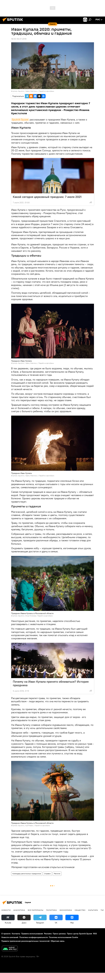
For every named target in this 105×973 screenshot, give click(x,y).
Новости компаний (9, 937)
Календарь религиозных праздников (26, 874)
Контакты (16, 933)
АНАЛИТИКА (19, 910)
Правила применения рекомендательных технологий (25, 941)
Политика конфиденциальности (33, 937)
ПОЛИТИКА (51, 910)
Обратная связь (57, 941)
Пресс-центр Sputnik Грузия (79, 933)
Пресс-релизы (59, 933)
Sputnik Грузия (20, 119)
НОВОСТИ (6, 910)
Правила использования (32, 933)
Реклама (48, 933)
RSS (95, 933)
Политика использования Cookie (63, 937)
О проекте (6, 933)
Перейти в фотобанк (46, 91)
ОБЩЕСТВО (80, 910)
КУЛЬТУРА (93, 910)
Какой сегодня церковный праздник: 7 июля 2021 (47, 197)
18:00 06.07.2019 (18, 39)
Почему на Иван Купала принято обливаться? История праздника (51, 683)
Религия (57, 874)
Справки (47, 874)
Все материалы (35, 910)
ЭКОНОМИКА (65, 910)
